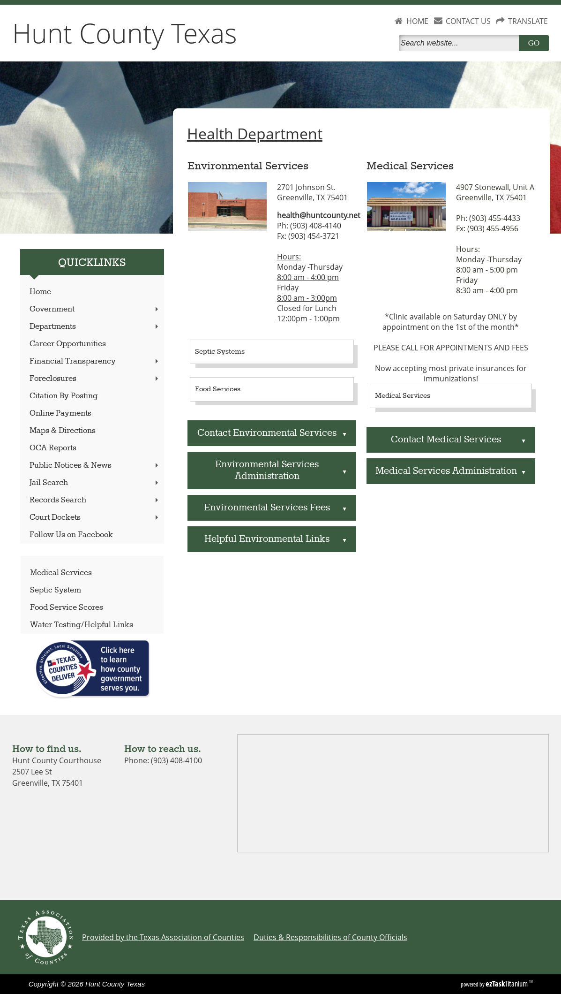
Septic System (55, 590)
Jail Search (95, 483)
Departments (95, 327)
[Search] (461, 43)
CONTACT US (468, 21)
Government (95, 309)
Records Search (95, 500)
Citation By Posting (63, 396)
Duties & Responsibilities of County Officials (330, 937)
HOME (417, 21)
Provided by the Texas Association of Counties (163, 937)
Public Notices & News (95, 465)
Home (40, 292)
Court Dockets (95, 518)
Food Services (217, 389)
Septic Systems (220, 352)
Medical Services (61, 573)
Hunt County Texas (124, 33)
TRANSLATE (528, 21)
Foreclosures (95, 379)
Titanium (507, 984)
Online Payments (60, 413)
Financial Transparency (95, 361)
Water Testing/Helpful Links (81, 625)
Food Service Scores (66, 608)
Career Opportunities (68, 344)
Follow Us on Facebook (71, 535)
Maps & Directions (63, 431)
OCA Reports (53, 448)
